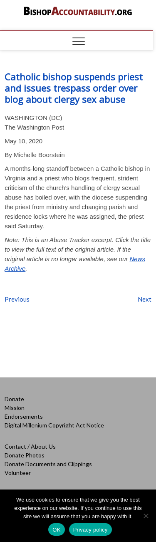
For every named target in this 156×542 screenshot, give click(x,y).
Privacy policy (90, 530)
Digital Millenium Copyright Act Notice (54, 425)
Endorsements (24, 416)
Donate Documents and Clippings (48, 463)
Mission (15, 407)
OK (56, 530)
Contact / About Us (30, 446)
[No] (145, 516)
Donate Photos (25, 455)
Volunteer (18, 472)
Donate (14, 398)
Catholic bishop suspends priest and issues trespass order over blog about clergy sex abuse (74, 87)
